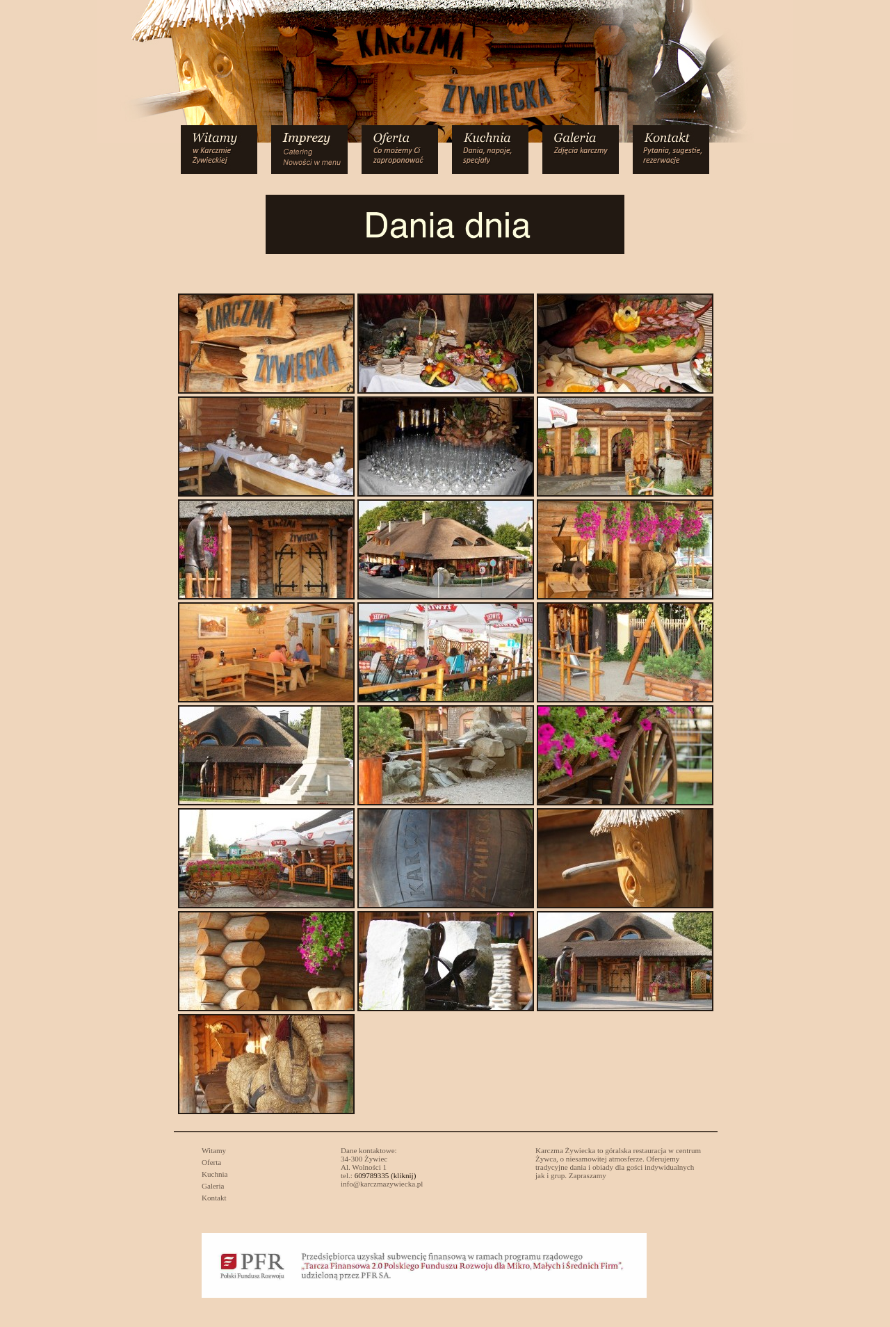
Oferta (211, 1162)
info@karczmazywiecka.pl (382, 1184)
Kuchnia (214, 1174)
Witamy (214, 1150)
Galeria (213, 1186)
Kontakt (214, 1197)
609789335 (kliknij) (385, 1175)
